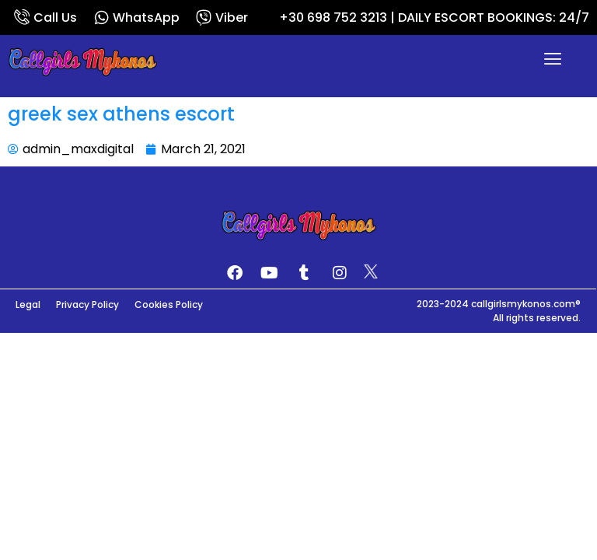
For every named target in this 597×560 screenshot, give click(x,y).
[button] (553, 60)
